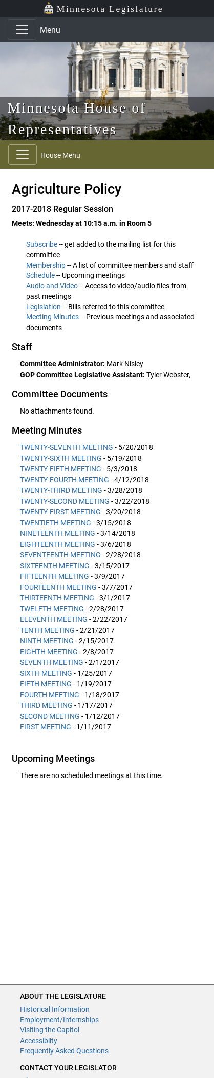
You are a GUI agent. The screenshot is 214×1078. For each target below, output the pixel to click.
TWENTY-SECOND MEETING (65, 501)
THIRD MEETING (46, 705)
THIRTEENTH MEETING (57, 598)
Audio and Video (52, 286)
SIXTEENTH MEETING (55, 566)
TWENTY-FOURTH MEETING (64, 480)
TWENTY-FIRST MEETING (60, 512)
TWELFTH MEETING (52, 609)
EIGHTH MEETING (49, 652)
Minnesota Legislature (103, 8)
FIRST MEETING (45, 727)
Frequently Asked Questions (64, 1051)
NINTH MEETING (47, 641)
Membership (46, 265)
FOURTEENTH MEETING (58, 587)
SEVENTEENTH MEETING (60, 555)
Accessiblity (38, 1041)
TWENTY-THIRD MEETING (61, 490)
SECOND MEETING (50, 716)
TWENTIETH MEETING (55, 523)
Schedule (40, 275)
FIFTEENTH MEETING (54, 576)
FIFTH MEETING (46, 684)
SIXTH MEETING (46, 673)
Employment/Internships (59, 1020)
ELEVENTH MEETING (54, 619)
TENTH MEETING (47, 630)
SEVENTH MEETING (51, 662)
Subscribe (41, 244)
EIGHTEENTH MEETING (57, 544)
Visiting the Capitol (49, 1030)
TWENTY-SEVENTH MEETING (66, 447)
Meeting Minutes (52, 317)
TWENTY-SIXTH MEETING (61, 458)
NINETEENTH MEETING (57, 533)
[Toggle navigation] (22, 29)
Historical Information (55, 1009)
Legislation (43, 307)
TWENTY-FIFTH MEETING (60, 469)
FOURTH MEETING (49, 695)
